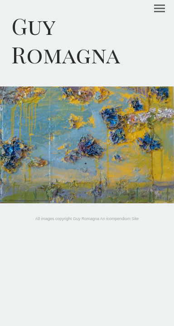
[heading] (87, 39)
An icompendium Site (119, 218)
